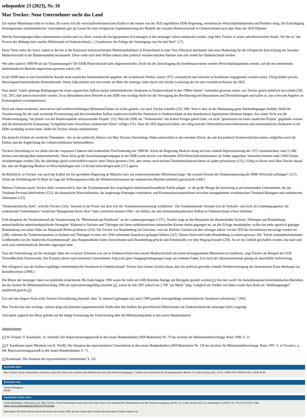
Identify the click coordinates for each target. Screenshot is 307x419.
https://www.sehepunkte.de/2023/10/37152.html (29, 405)
